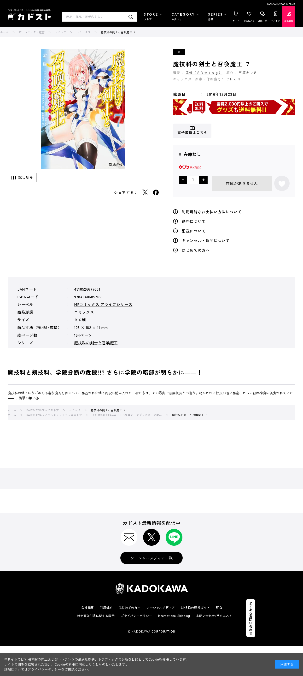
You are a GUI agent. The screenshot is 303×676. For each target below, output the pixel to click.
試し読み (25, 177)
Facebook (156, 192)
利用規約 (106, 607)
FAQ (219, 607)
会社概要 (87, 607)
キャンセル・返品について (206, 240)
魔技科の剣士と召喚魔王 (96, 343)
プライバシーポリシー (136, 615)
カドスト (29, 14)
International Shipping (174, 615)
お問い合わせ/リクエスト (214, 615)
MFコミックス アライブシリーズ (103, 304)
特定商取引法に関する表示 (96, 615)
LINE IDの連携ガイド (195, 607)
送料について (194, 221)
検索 (131, 17)
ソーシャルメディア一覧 (151, 558)
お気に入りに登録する (282, 183)
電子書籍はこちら (192, 132)
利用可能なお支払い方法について (212, 212)
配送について (194, 231)
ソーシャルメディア (161, 607)
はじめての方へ (196, 250)
